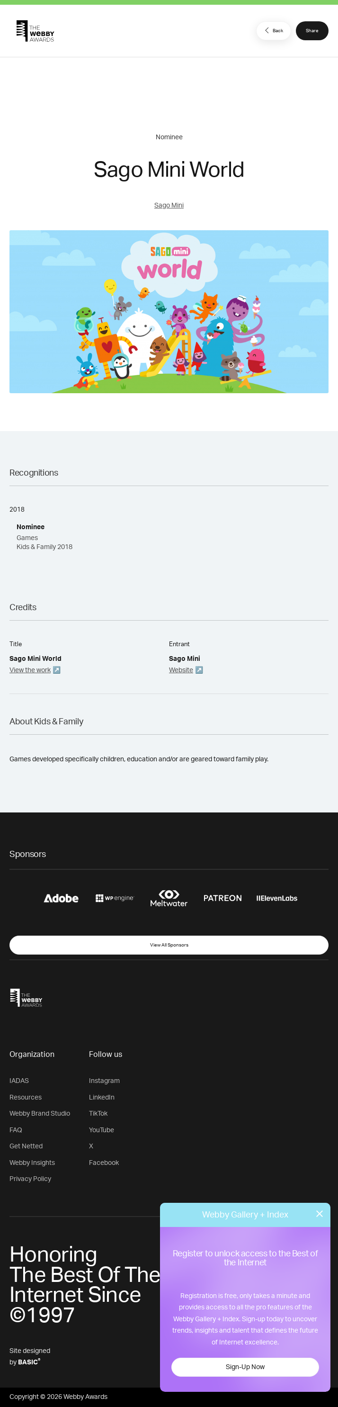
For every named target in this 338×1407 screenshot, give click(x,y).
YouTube (101, 1130)
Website (181, 670)
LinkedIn (102, 1097)
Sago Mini (169, 205)
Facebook (104, 1163)
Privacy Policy (30, 1179)
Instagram (104, 1081)
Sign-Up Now (245, 1367)
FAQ (15, 1130)
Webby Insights (32, 1163)
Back (272, 30)
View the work (30, 670)
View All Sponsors (169, 945)
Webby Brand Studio (39, 1113)
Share (312, 30)
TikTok (98, 1113)
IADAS (19, 1081)
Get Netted (26, 1146)
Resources (25, 1097)
